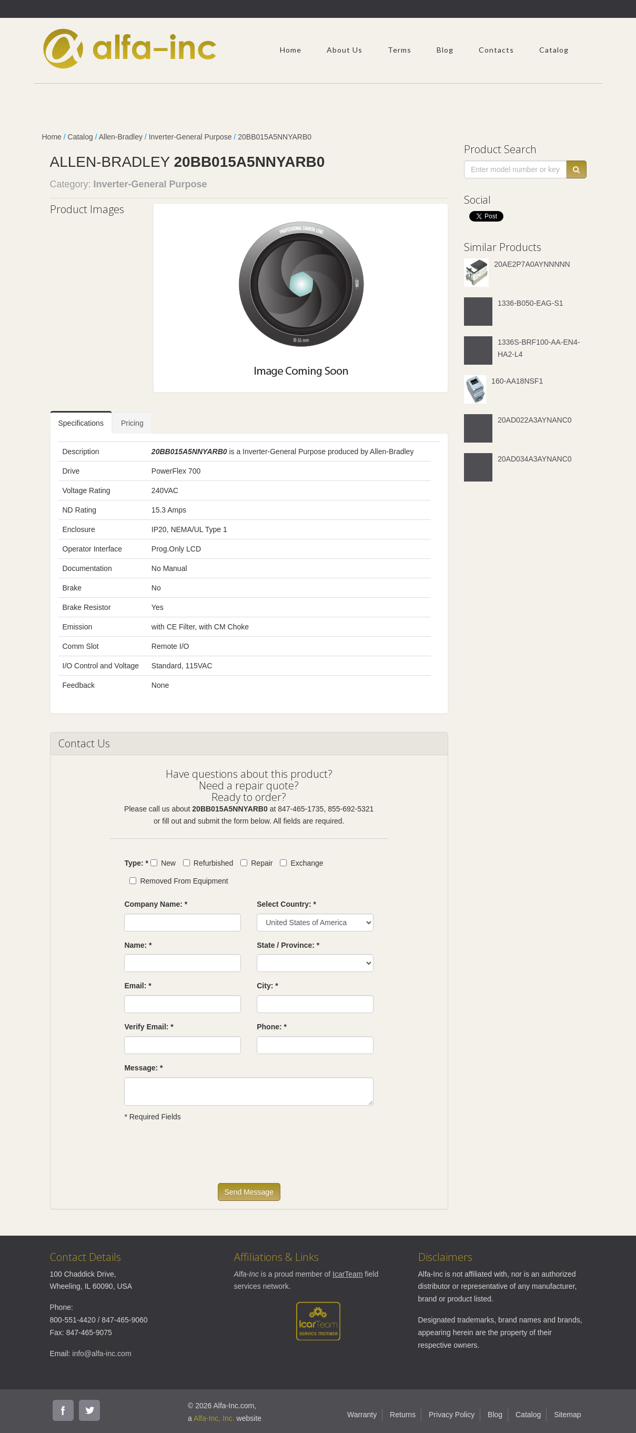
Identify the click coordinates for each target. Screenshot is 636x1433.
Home (290, 49)
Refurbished (208, 863)
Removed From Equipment (178, 881)
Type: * (136, 863)
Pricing (132, 423)
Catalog (554, 49)
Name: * (138, 945)
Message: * (143, 1068)
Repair (256, 863)
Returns (403, 1414)
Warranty (362, 1414)
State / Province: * (288, 945)
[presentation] (204, 1157)
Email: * (137, 985)
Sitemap (567, 1414)
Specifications (81, 423)
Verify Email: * (148, 1027)
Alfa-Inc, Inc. (214, 1418)
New (163, 863)
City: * (267, 985)
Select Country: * (286, 904)
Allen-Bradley (121, 137)
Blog (445, 49)
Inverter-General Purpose (190, 137)
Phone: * (272, 1027)
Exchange (301, 863)
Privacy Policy (452, 1414)
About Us (344, 49)
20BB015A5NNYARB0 (274, 137)
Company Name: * (155, 904)
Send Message (249, 1192)
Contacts (496, 49)
